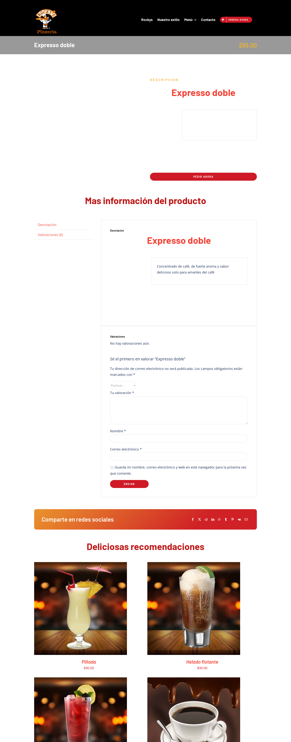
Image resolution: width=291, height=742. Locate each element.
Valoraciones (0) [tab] (50, 234)
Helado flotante (202, 662)
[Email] (246, 519)
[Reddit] (206, 519)
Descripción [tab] (47, 224)
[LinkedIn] (213, 519)
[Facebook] (192, 519)
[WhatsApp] (219, 519)
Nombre (118, 431)
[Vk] (239, 519)
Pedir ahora (203, 176)
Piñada (89, 662)
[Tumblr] (226, 519)
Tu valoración (122, 392)
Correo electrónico (126, 449)
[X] (199, 519)
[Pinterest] (232, 519)
